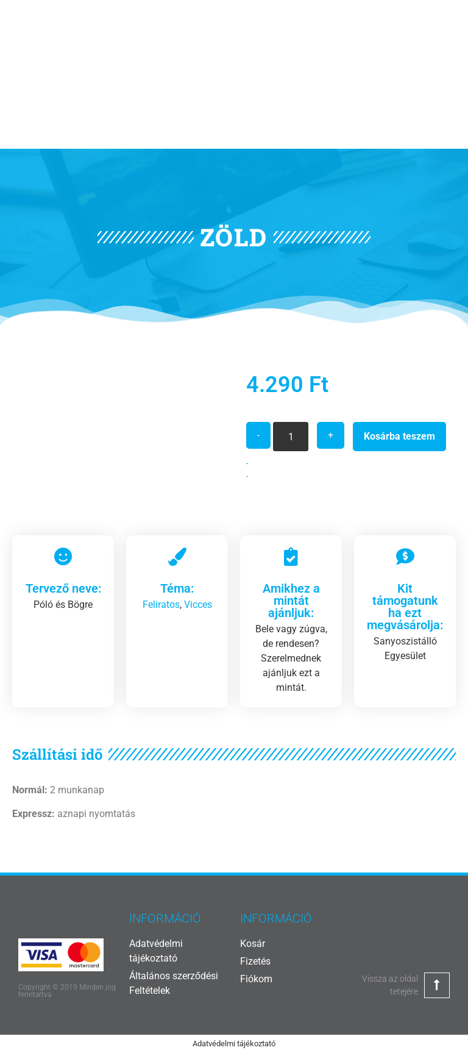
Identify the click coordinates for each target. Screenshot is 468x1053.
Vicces (198, 604)
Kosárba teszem (399, 436)
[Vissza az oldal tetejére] (437, 985)
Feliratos (161, 604)
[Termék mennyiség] (290, 436)
